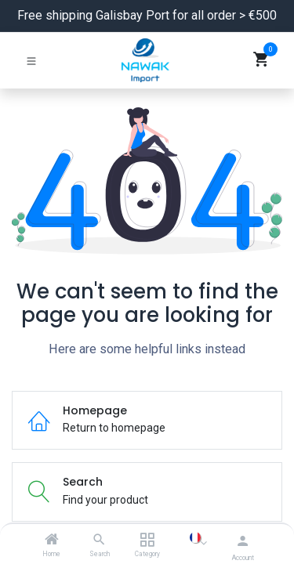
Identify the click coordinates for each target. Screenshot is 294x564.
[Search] (99, 540)
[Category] (147, 540)
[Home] (52, 540)
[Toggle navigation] (31, 60)
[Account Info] (242, 541)
